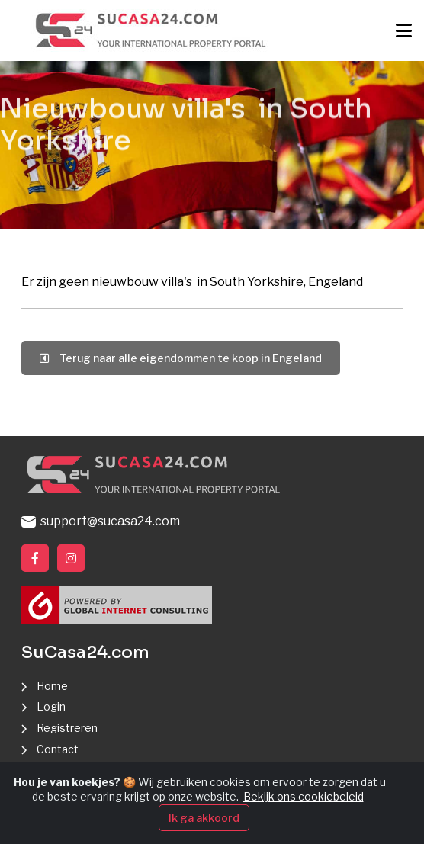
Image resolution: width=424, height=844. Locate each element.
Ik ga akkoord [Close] (204, 820)
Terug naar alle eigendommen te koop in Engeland (181, 357)
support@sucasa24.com (100, 521)
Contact (58, 749)
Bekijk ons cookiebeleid (303, 799)
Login (51, 706)
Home (52, 685)
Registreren (67, 727)
